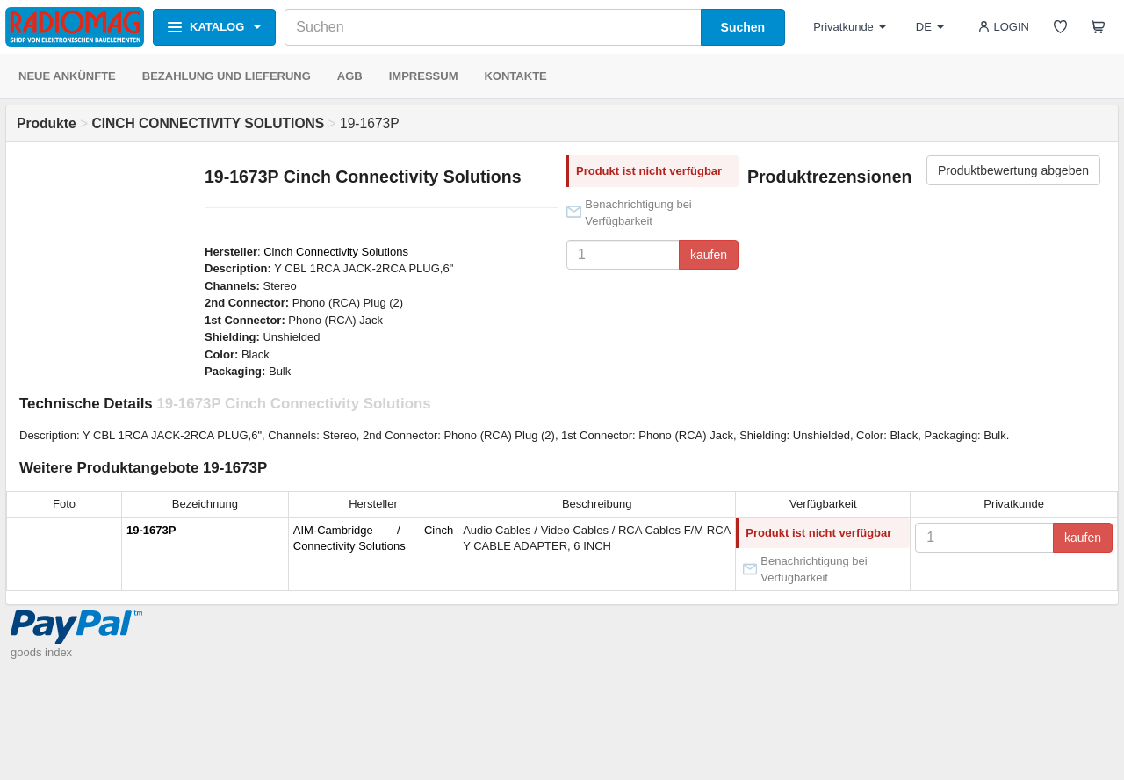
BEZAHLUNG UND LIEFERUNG (226, 76)
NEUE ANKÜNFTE (67, 76)
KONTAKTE (515, 76)
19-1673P (151, 530)
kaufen (708, 255)
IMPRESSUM (423, 76)
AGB (350, 76)
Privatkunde (849, 26)
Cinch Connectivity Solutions (335, 251)
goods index (41, 652)
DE (930, 26)
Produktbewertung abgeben (1013, 170)
